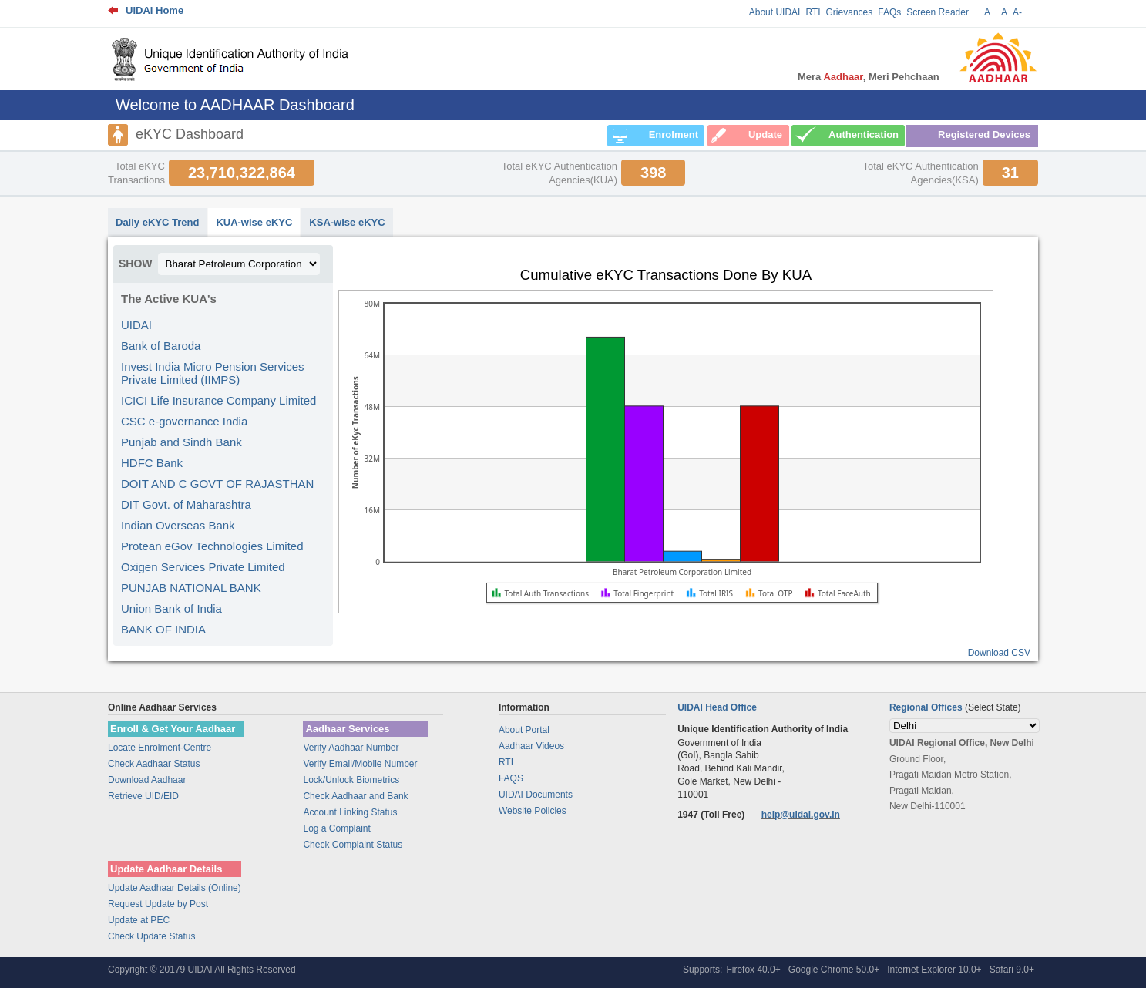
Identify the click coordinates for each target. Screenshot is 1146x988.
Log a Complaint (336, 828)
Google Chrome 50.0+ (833, 969)
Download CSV (999, 652)
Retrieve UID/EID (143, 796)
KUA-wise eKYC (254, 222)
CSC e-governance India (184, 421)
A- (1017, 12)
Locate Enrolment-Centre (159, 747)
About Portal (524, 729)
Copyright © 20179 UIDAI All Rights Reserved (202, 969)
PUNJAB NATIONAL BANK (191, 587)
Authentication (863, 134)
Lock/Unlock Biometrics (351, 780)
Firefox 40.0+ (753, 969)
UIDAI (136, 324)
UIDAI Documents (536, 794)
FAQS (511, 778)
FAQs (889, 12)
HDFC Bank (152, 462)
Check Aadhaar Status (154, 763)
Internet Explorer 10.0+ (934, 969)
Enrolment (673, 134)
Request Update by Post (158, 904)
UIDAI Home (154, 10)
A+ (990, 12)
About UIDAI (775, 12)
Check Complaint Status (352, 844)
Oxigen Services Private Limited (203, 566)
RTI (812, 12)
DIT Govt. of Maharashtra (186, 504)
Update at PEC (139, 920)
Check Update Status (151, 936)
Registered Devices (984, 134)
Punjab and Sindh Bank (181, 442)
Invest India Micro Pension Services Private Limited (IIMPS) (212, 373)
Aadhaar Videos (531, 746)
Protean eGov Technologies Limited (212, 546)
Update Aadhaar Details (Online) (174, 887)
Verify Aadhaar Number (350, 747)
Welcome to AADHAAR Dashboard (235, 104)
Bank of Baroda (160, 345)
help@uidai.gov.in (800, 814)
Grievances (849, 12)
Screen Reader (937, 12)
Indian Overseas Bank (178, 525)
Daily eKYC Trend (157, 222)
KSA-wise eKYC (347, 222)
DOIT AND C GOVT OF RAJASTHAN (217, 483)
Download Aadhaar (147, 780)
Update (765, 134)
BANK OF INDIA (163, 629)
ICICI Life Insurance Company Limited (218, 400)
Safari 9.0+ (1012, 969)
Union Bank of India (171, 608)
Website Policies (532, 810)
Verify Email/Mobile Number (360, 763)
